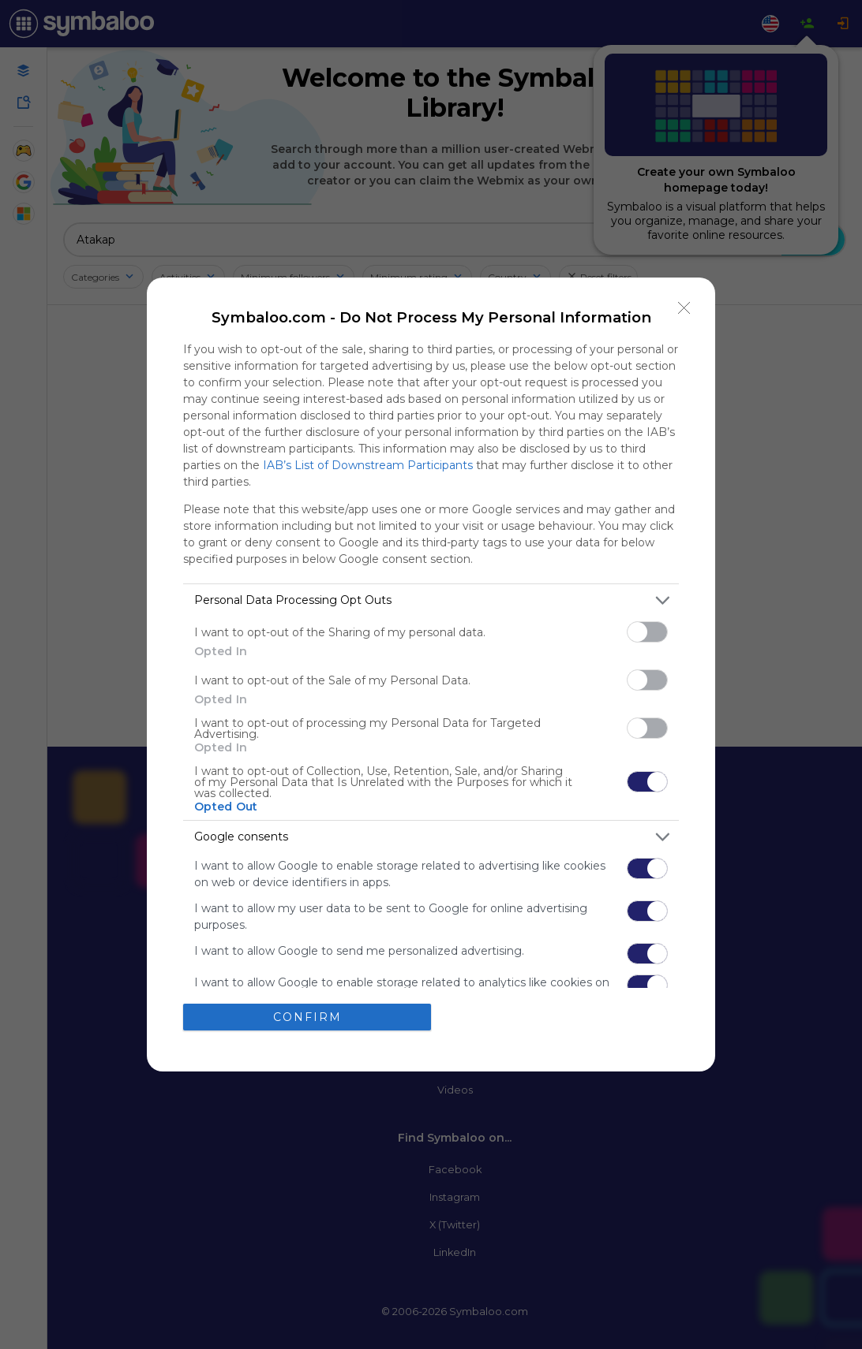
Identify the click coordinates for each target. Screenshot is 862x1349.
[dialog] (431, 674)
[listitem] (431, 600)
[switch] (647, 632)
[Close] (684, 308)
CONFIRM (307, 1016)
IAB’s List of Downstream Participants (368, 465)
